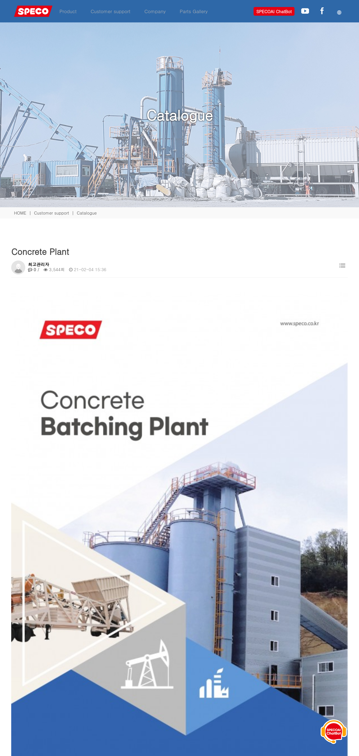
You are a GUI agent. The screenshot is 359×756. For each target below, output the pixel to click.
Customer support (110, 11)
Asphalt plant (45, 596)
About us (227, 688)
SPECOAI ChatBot (274, 11)
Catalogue (159, 688)
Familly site (24, 650)
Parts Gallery (194, 11)
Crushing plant (46, 581)
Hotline (155, 702)
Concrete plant (93, 695)
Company (155, 11)
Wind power (90, 716)
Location (157, 709)
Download (159, 695)
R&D (223, 695)
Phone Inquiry (304, 675)
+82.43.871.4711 (317, 684)
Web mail (229, 714)
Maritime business (96, 709)
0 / (33, 269)
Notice (225, 702)
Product (68, 11)
